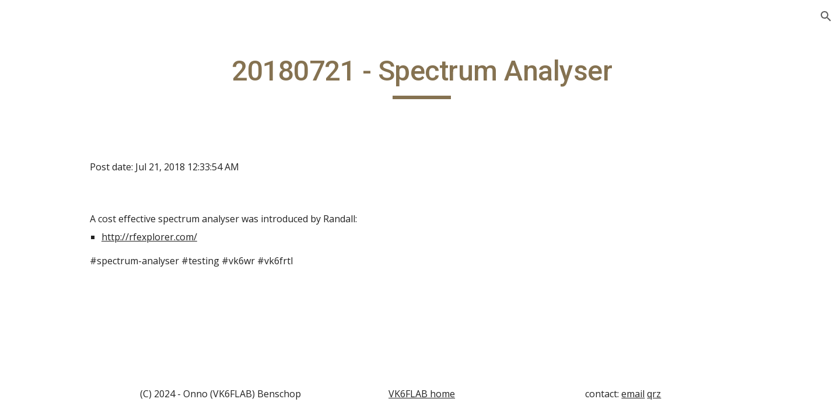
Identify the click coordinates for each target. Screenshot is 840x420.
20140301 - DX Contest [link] (84, 370)
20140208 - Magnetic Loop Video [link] (80, 160)
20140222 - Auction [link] (76, 308)
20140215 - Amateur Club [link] (79, 198)
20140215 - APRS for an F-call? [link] (86, 237)
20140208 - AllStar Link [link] (85, 128)
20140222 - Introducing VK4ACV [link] (85, 339)
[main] (493, 76)
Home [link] (36, 104)
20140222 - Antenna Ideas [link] (79, 276)
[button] (826, 16)
